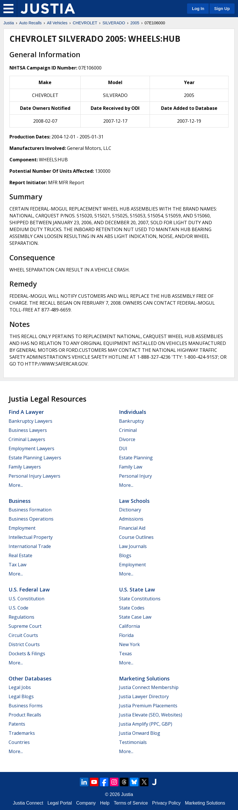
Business (20, 500)
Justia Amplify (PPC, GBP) (145, 724)
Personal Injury (135, 476)
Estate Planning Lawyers (35, 457)
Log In (198, 8)
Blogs (125, 555)
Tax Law (17, 564)
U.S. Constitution (26, 598)
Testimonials (133, 742)
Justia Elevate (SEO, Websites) (150, 715)
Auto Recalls (30, 23)
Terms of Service (131, 803)
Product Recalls (25, 715)
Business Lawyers (28, 430)
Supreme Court (25, 626)
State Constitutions (139, 598)
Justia (8, 23)
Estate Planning (136, 457)
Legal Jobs (20, 687)
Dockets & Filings (27, 653)
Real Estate (20, 555)
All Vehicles (57, 23)
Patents (17, 724)
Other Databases (30, 678)
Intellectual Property (31, 537)
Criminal (128, 430)
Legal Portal (59, 803)
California (129, 626)
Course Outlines (136, 537)
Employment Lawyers (31, 448)
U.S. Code (18, 608)
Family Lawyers (25, 467)
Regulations (21, 617)
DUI (123, 448)
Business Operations (31, 519)
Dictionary (130, 510)
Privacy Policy (166, 803)
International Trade (30, 546)
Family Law (130, 467)
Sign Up (222, 8)
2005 (134, 23)
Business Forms (26, 705)
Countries (19, 742)
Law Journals (133, 546)
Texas (125, 653)
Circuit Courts (23, 635)
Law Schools (134, 500)
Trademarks (22, 733)
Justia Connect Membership (148, 687)
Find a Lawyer (26, 411)
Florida (126, 635)
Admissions (131, 519)
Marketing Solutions (144, 678)
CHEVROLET (85, 23)
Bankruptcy (131, 421)
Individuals (132, 411)
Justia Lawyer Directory (144, 696)
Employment (22, 528)
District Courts (24, 644)
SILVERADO (113, 23)
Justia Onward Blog (139, 733)
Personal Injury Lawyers (34, 476)
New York (129, 644)
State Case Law (135, 617)
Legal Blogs (21, 696)
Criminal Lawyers (27, 439)
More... (16, 485)
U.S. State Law (137, 589)
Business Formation (30, 510)
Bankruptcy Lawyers (30, 421)
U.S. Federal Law (29, 589)
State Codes (131, 608)
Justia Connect (28, 803)
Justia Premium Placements (148, 705)
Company (86, 803)
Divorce (127, 439)
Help (105, 803)
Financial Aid (132, 528)
